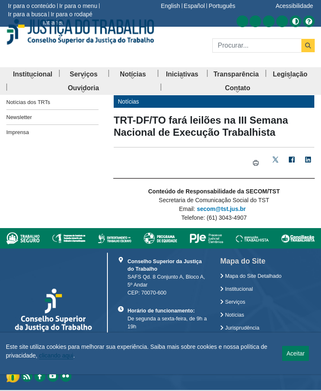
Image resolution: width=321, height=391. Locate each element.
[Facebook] (291, 162)
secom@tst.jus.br (221, 209)
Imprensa (17, 132)
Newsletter (19, 117)
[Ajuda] (309, 21)
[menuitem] (32, 74)
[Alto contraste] (295, 21)
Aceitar (295, 353)
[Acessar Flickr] (282, 21)
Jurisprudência (239, 328)
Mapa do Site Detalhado (251, 276)
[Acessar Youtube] (269, 21)
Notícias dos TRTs (28, 102)
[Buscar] (256, 45)
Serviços (232, 302)
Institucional (236, 289)
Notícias (232, 315)
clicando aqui (56, 355)
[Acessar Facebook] (255, 21)
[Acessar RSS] (242, 21)
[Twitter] (275, 162)
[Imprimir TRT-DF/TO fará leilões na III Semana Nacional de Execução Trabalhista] (255, 162)
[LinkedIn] (307, 162)
